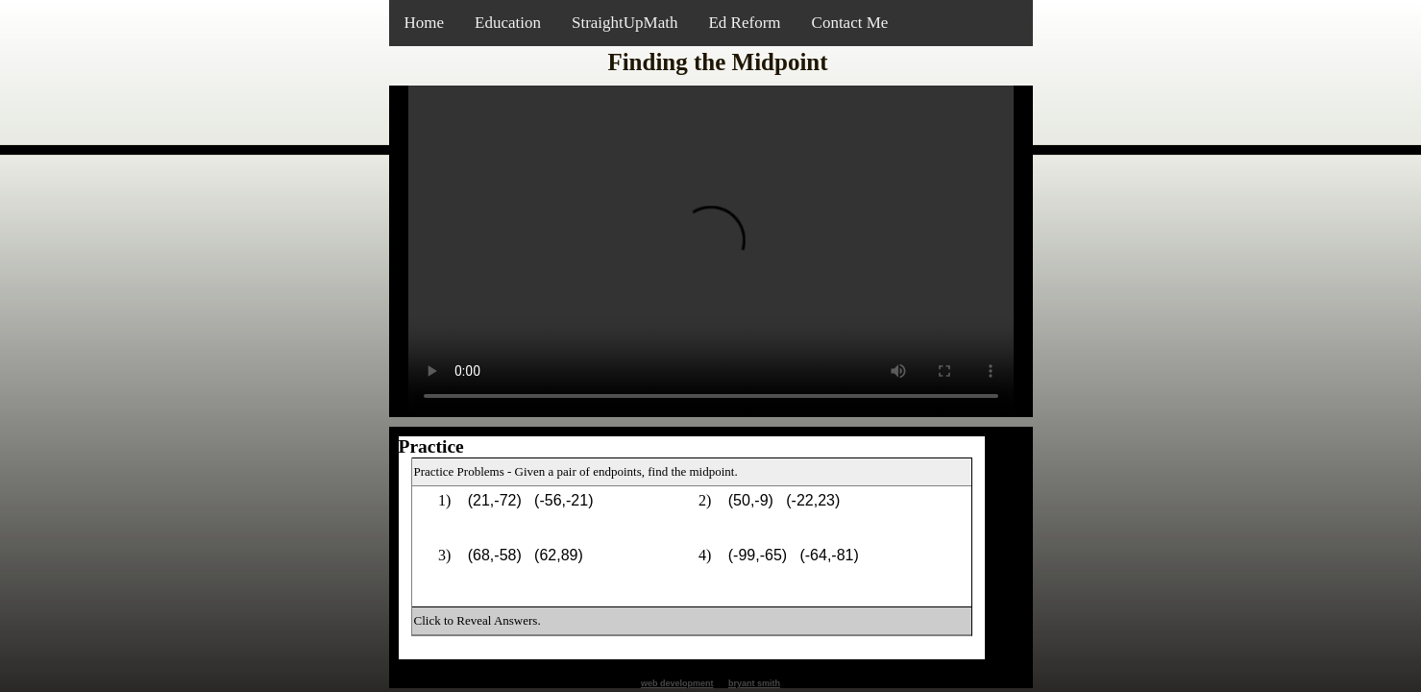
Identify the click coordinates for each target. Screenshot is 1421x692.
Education (508, 22)
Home (424, 22)
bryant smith (754, 683)
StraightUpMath (625, 22)
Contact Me (850, 22)
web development (677, 683)
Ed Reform (744, 22)
